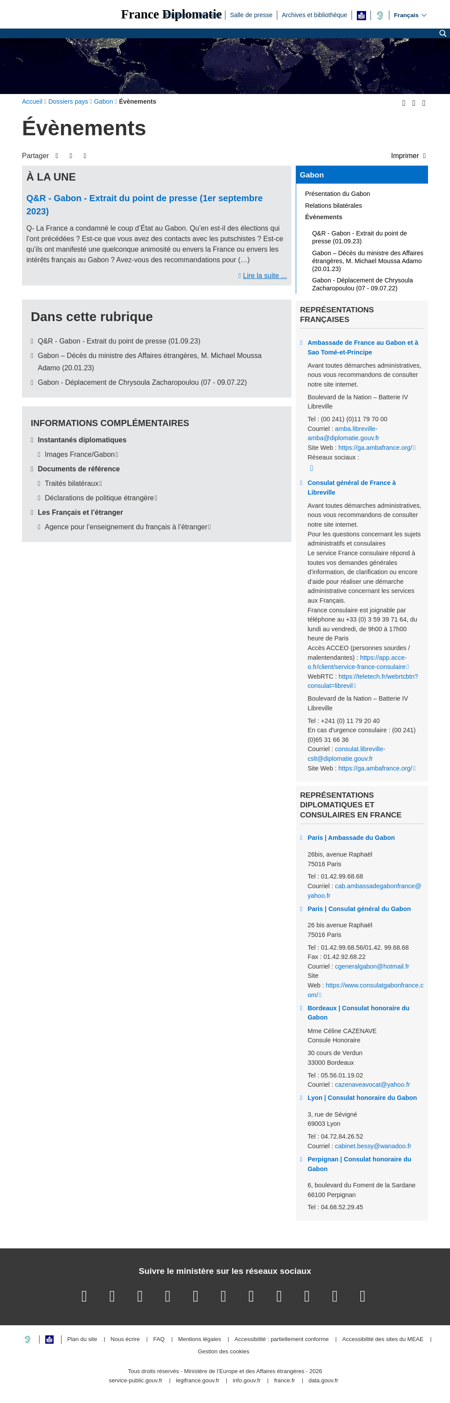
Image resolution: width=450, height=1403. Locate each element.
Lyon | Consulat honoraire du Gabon (362, 1097)
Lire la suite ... (265, 275)
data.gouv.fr (323, 1380)
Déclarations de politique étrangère (99, 498)
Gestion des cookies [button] (223, 1351)
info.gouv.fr (247, 1380)
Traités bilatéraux (71, 483)
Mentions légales (199, 1339)
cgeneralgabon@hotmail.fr (372, 966)
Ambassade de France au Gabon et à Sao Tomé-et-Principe (363, 347)
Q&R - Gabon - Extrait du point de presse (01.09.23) (119, 341)
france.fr (284, 1380)
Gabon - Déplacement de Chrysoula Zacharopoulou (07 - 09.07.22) (142, 382)
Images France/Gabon (80, 454)
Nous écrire (125, 1339)
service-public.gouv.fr (136, 1380)
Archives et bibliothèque (314, 14)
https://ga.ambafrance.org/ (375, 447)
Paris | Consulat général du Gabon (359, 908)
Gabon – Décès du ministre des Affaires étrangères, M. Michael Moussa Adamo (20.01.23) (367, 261)
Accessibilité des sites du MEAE (383, 1339)
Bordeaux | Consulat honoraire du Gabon (359, 1013)
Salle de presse (251, 14)
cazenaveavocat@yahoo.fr (372, 1084)
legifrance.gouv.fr (197, 1380)
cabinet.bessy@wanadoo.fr (373, 1146)
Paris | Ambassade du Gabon (351, 837)
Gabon (312, 174)
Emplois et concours (193, 14)
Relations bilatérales (333, 205)
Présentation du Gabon (337, 193)
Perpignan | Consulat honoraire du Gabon (359, 1164)
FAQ (159, 1339)
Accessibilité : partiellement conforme (282, 1339)
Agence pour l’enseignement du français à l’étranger (126, 527)
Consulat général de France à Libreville (352, 487)
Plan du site (82, 1339)
